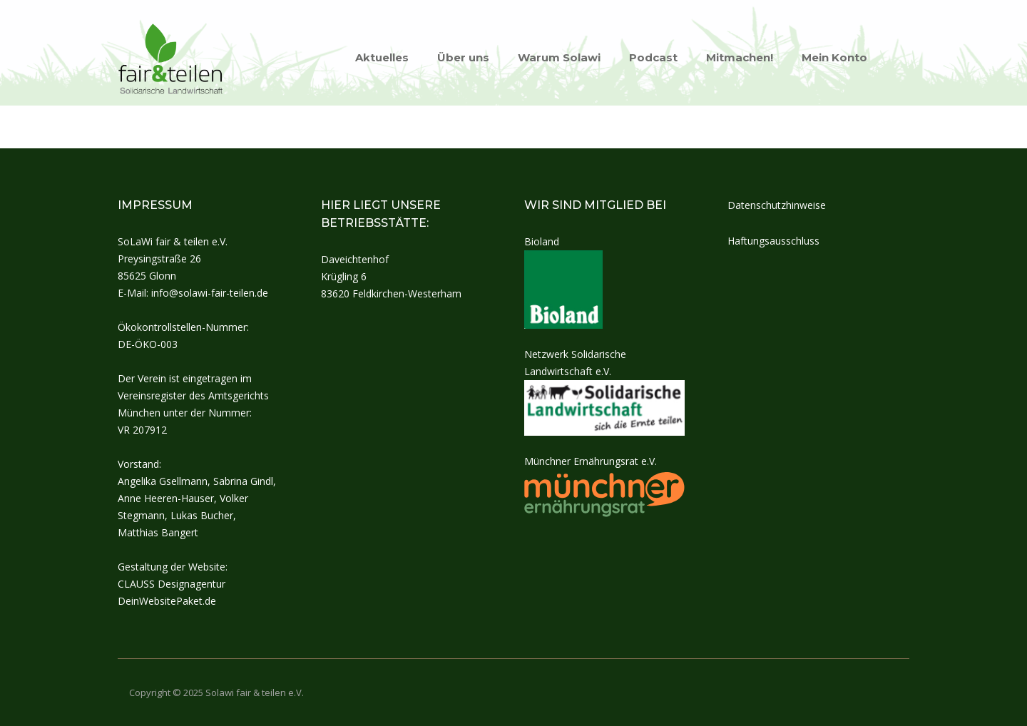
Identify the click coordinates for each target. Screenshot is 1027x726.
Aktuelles (382, 57)
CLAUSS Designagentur (171, 583)
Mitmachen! (739, 57)
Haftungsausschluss (773, 240)
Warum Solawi (559, 57)
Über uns (463, 57)
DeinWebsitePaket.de (167, 601)
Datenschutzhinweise (776, 205)
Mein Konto (834, 57)
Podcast (653, 57)
